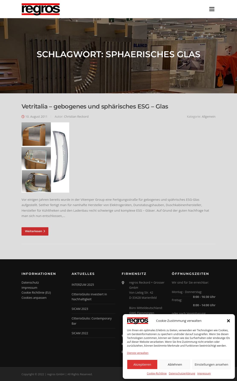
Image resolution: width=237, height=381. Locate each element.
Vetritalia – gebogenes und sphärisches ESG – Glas (95, 106)
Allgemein (208, 116)
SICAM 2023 (80, 309)
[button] (228, 321)
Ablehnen (175, 364)
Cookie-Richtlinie (157, 373)
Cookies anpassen (34, 298)
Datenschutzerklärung (182, 373)
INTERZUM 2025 (83, 285)
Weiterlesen (35, 231)
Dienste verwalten (138, 353)
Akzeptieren (142, 364)
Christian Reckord (76, 116)
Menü (211, 9)
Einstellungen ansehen (211, 364)
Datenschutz (30, 282)
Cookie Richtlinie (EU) (36, 292)
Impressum (204, 373)
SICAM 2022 (80, 333)
